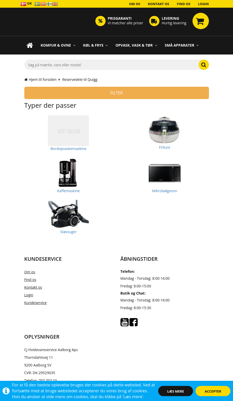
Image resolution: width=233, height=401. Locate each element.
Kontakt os (158, 4)
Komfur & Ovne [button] (58, 45)
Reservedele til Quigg (79, 79)
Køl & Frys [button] (95, 45)
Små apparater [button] (182, 45)
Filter (116, 93)
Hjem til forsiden (40, 79)
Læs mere (175, 391)
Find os (183, 4)
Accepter (213, 391)
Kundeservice (35, 302)
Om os (134, 4)
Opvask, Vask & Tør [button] (136, 45)
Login (203, 4)
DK (26, 3)
